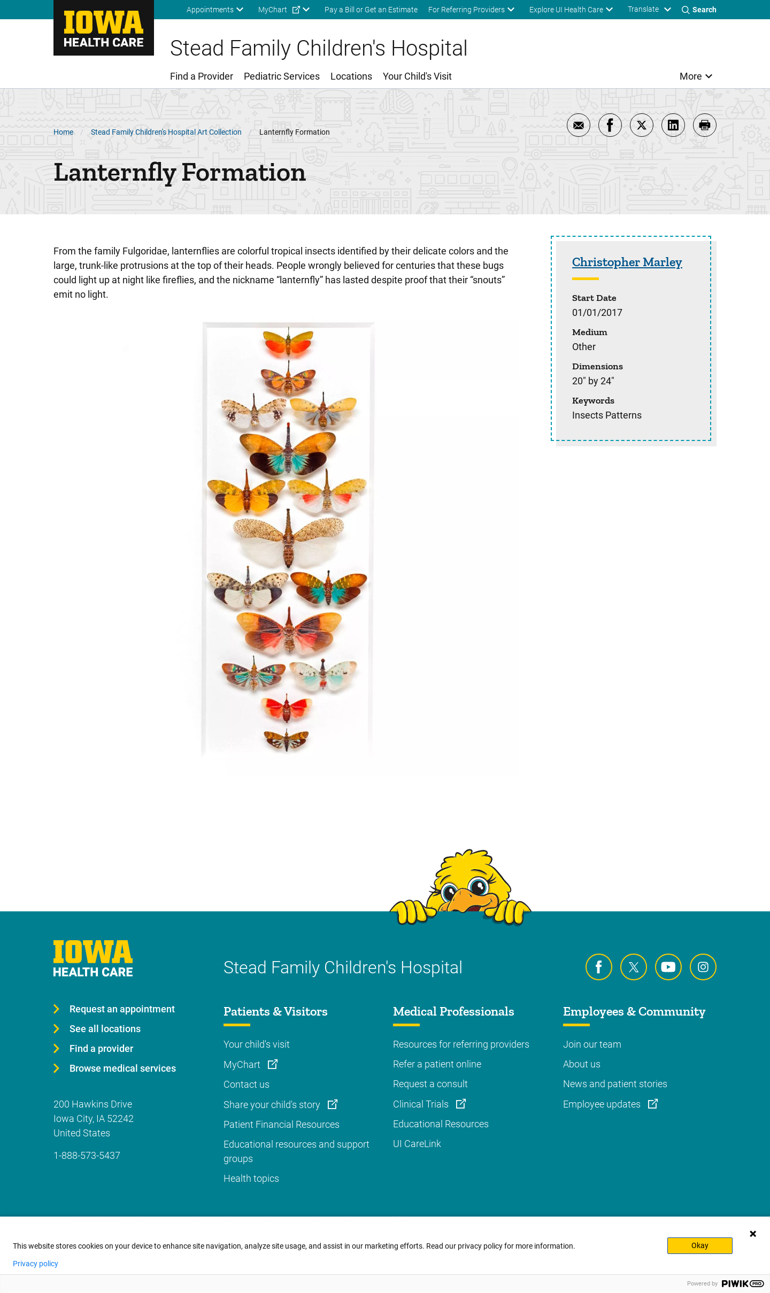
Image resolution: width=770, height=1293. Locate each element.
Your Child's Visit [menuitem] (417, 76)
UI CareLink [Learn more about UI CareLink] (417, 1143)
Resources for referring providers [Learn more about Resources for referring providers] (461, 1044)
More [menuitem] (691, 76)
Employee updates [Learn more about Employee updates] (603, 1104)
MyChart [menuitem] (272, 9)
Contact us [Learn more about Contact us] (247, 1084)
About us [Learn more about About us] (581, 1064)
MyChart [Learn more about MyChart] (243, 1064)
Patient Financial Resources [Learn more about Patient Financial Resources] (282, 1124)
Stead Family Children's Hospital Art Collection (166, 132)
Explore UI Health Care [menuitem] (566, 9)
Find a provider (101, 1048)
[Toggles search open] (699, 9)
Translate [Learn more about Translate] (643, 9)
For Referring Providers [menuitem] (466, 9)
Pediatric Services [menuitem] (282, 76)
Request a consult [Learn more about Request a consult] (430, 1083)
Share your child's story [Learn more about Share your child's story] (273, 1104)
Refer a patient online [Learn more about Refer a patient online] (437, 1064)
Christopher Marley (627, 261)
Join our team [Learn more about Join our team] (592, 1044)
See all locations (105, 1028)
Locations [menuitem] (351, 76)
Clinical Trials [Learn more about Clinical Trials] (422, 1104)
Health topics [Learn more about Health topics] (251, 1178)
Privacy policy (35, 1263)
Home (63, 132)
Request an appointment (122, 1009)
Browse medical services (123, 1068)
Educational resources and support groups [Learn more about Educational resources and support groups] (296, 1151)
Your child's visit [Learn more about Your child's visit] (257, 1044)
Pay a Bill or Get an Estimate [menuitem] (371, 9)
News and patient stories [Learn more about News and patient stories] (615, 1083)
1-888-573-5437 (86, 1155)
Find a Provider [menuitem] (201, 76)
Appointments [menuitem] (210, 9)
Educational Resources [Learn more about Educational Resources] (441, 1123)
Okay (700, 1245)
